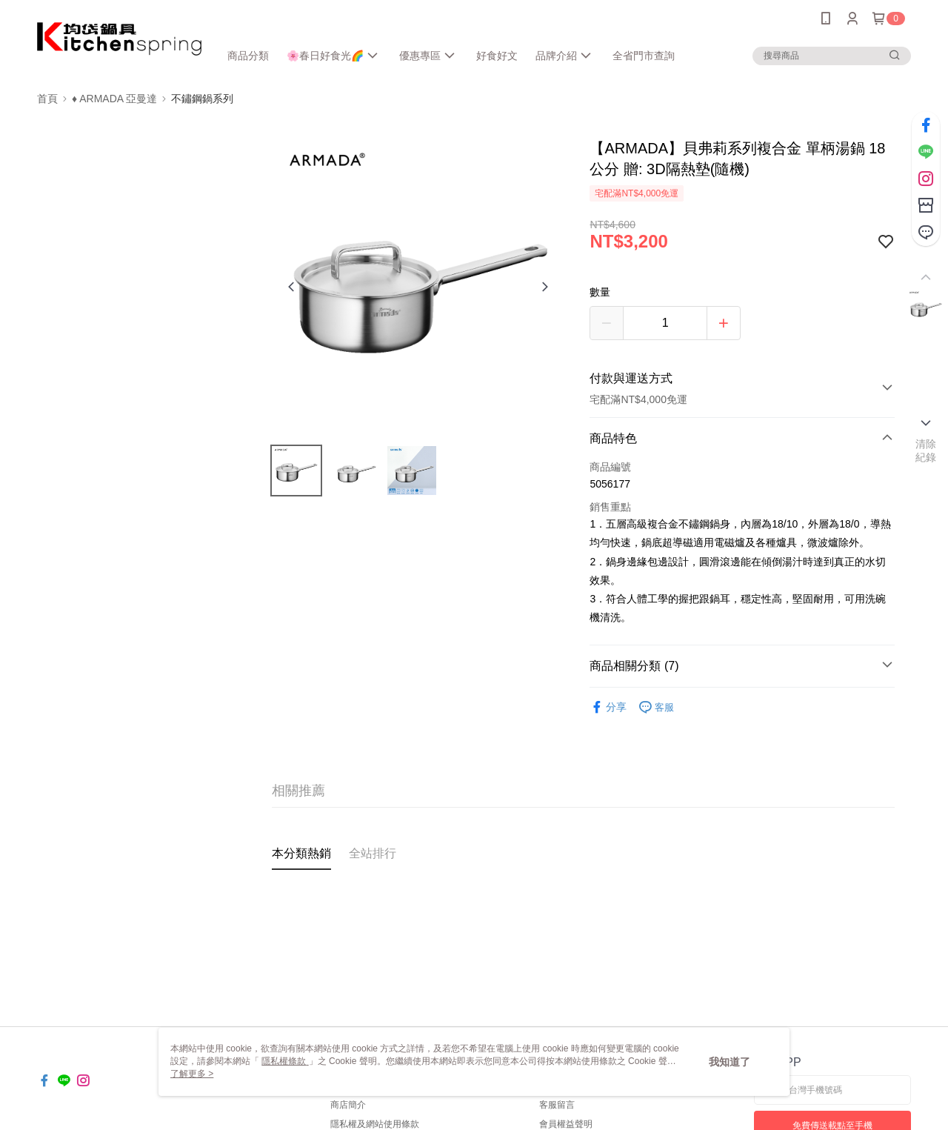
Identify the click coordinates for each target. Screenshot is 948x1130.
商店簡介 (348, 1105)
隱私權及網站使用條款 (374, 1124)
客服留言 (557, 1105)
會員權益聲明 (565, 1124)
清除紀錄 (926, 450)
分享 (608, 707)
